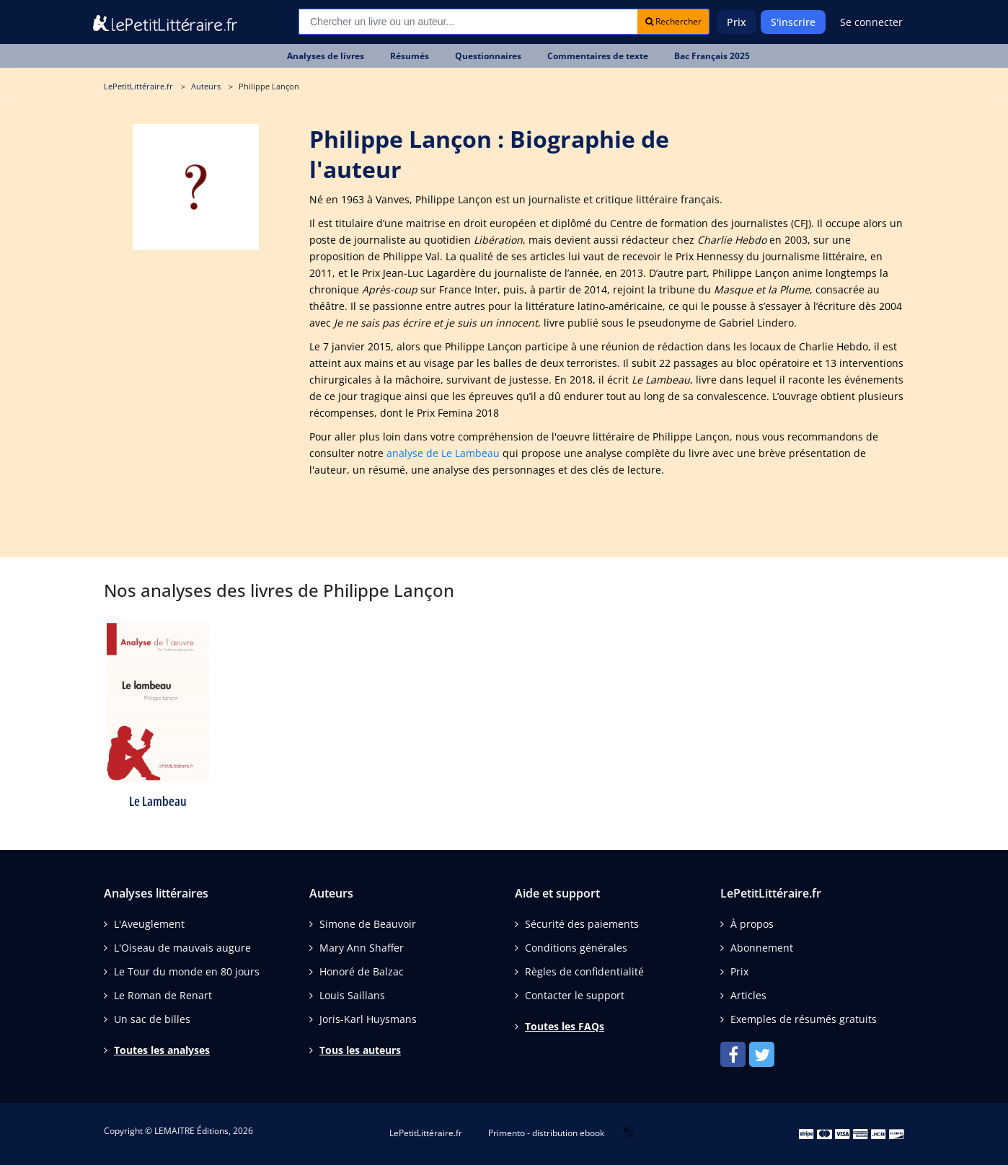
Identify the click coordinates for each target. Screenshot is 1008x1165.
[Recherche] (468, 22)
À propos (752, 924)
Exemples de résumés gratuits (803, 1019)
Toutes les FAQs (564, 1026)
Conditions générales (576, 947)
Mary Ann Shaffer (361, 947)
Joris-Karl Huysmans (368, 1019)
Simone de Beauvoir (367, 924)
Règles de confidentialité (584, 971)
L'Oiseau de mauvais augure (182, 947)
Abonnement (761, 947)
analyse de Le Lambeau (443, 453)
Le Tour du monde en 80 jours (187, 971)
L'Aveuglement (149, 924)
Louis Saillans (352, 995)
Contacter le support (574, 995)
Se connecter (871, 22)
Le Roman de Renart (163, 995)
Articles (748, 995)
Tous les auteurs (360, 1050)
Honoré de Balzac (361, 971)
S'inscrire (793, 22)
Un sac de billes (152, 1019)
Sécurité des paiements (582, 924)
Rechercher (673, 21)
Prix (736, 22)
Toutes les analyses (162, 1050)
